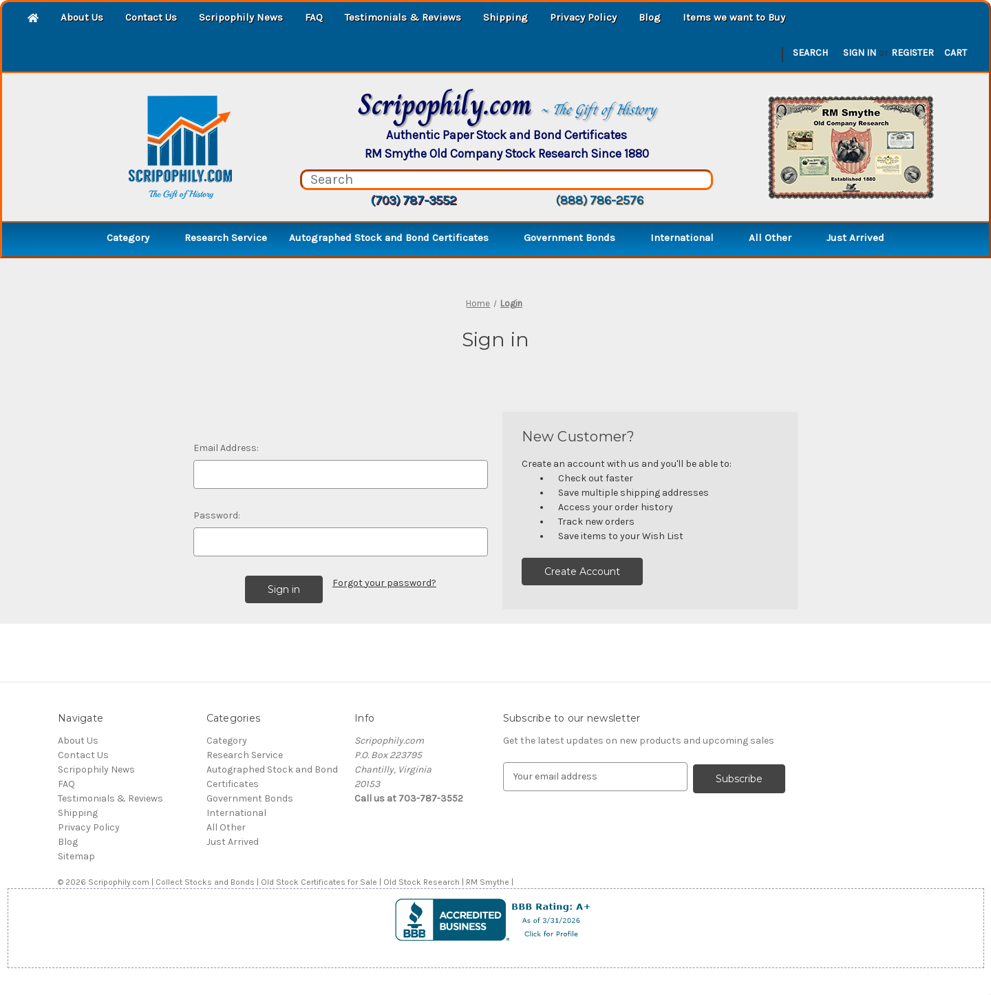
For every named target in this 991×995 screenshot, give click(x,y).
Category (134, 237)
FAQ (314, 17)
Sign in (859, 53)
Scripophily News (241, 17)
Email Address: (226, 448)
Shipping (505, 17)
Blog (650, 17)
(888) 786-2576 (599, 200)
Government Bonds (576, 237)
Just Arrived (855, 237)
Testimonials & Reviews (403, 17)
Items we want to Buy (734, 17)
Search (810, 53)
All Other (776, 237)
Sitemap (76, 856)
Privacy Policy (583, 17)
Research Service (225, 237)
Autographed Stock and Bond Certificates (395, 237)
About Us (82, 17)
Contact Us (151, 17)
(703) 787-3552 (413, 200)
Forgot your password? (384, 583)
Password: (216, 515)
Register (912, 53)
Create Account (582, 571)
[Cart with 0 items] (955, 53)
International (688, 237)
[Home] (33, 19)
